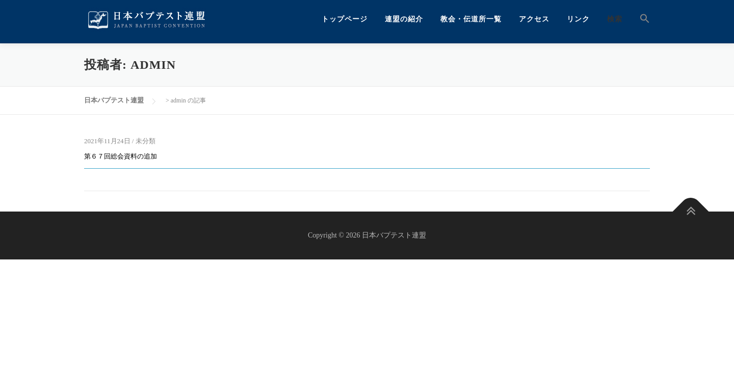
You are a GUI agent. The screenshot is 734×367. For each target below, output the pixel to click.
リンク (578, 19)
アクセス (534, 19)
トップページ (345, 19)
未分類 (145, 141)
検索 (614, 19)
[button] (640, 19)
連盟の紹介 (404, 19)
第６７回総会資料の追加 (120, 156)
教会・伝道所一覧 (471, 19)
